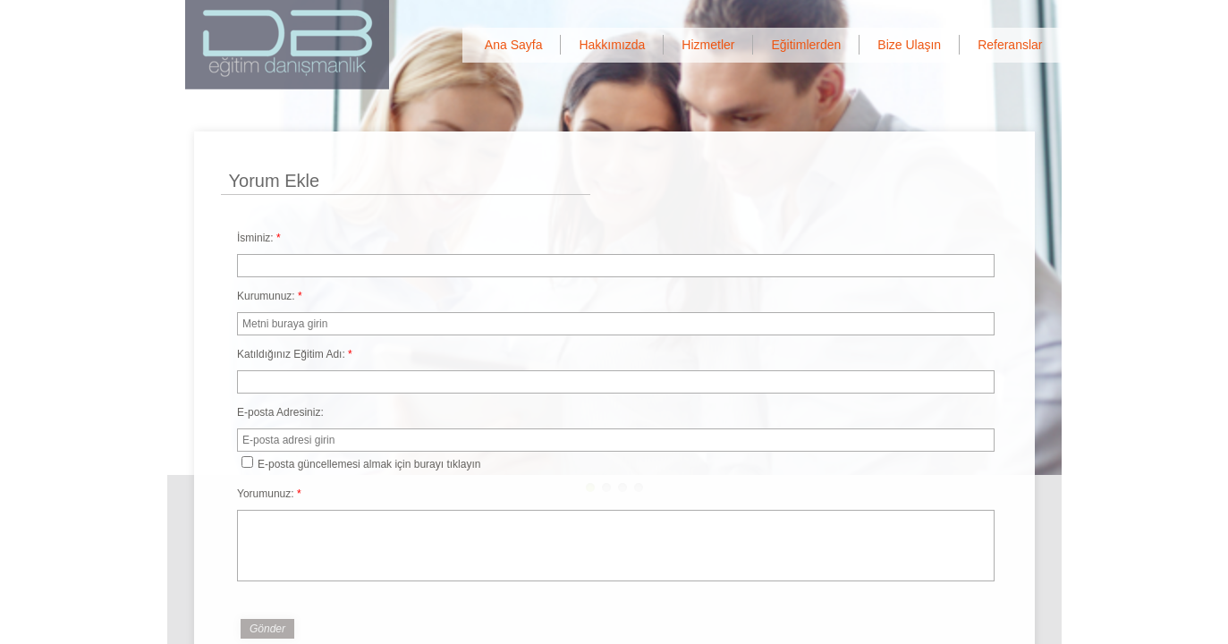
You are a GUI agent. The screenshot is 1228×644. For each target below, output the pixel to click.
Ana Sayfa (514, 45)
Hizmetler (708, 45)
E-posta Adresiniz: (280, 412)
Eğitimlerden (806, 45)
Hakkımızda (612, 45)
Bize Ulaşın (909, 45)
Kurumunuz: (269, 296)
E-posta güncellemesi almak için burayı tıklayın (360, 463)
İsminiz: (259, 238)
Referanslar (1010, 45)
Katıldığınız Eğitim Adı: (294, 354)
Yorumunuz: (269, 493)
